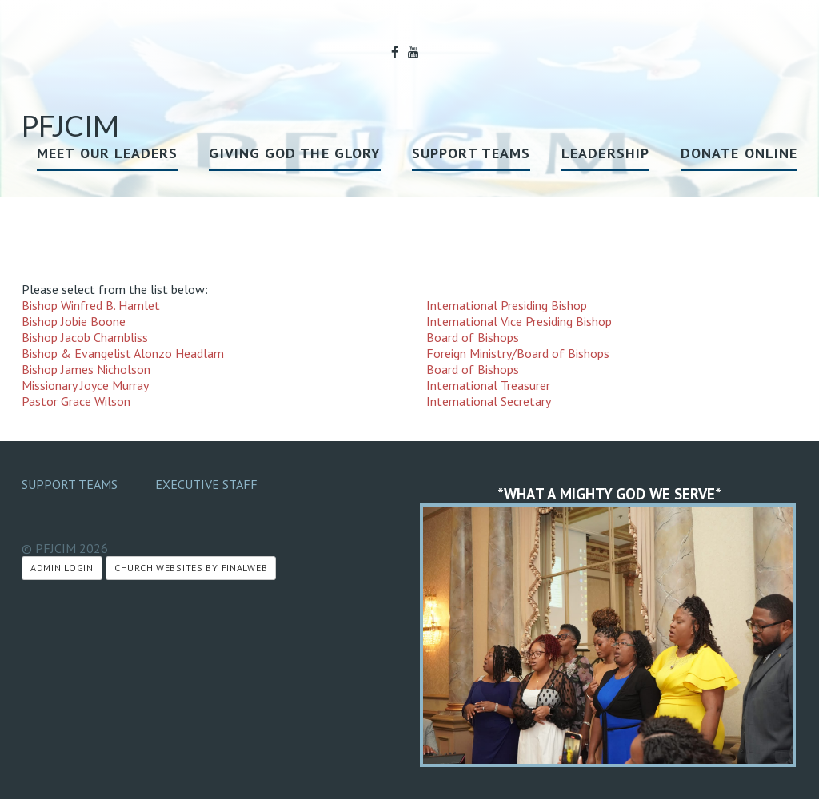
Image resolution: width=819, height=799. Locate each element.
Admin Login (62, 568)
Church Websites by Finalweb (190, 568)
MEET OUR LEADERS (107, 153)
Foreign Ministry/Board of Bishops (517, 353)
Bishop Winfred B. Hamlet (91, 305)
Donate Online (739, 153)
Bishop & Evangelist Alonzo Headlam (123, 353)
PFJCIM (70, 125)
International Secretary (488, 401)
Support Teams (471, 153)
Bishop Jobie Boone (74, 321)
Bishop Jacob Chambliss (85, 337)
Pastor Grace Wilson (76, 401)
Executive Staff (206, 484)
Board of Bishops (472, 337)
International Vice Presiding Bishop (519, 321)
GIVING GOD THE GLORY (295, 153)
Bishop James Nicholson (86, 369)
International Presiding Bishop (506, 305)
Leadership (605, 153)
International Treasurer (488, 385)
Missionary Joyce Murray (85, 385)
